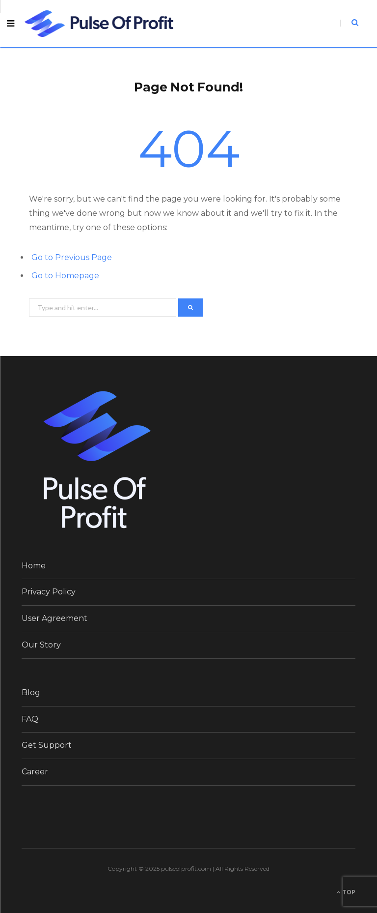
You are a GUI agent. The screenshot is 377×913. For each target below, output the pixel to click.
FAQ (30, 719)
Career (35, 771)
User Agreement (54, 618)
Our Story (41, 644)
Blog (31, 692)
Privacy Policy (49, 591)
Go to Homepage (65, 275)
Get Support (47, 745)
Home (34, 565)
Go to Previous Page (71, 257)
